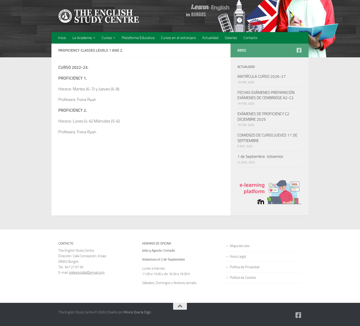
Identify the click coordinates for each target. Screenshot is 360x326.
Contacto (250, 38)
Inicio (62, 38)
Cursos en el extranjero (178, 38)
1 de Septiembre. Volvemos (260, 156)
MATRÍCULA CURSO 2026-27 (261, 76)
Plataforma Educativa (138, 38)
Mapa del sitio (240, 246)
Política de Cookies (243, 278)
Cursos (107, 38)
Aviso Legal (238, 256)
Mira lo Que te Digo (137, 312)
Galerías (231, 38)
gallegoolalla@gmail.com (87, 272)
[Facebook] (299, 50)
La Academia (82, 38)
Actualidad (210, 38)
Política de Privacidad (244, 267)
